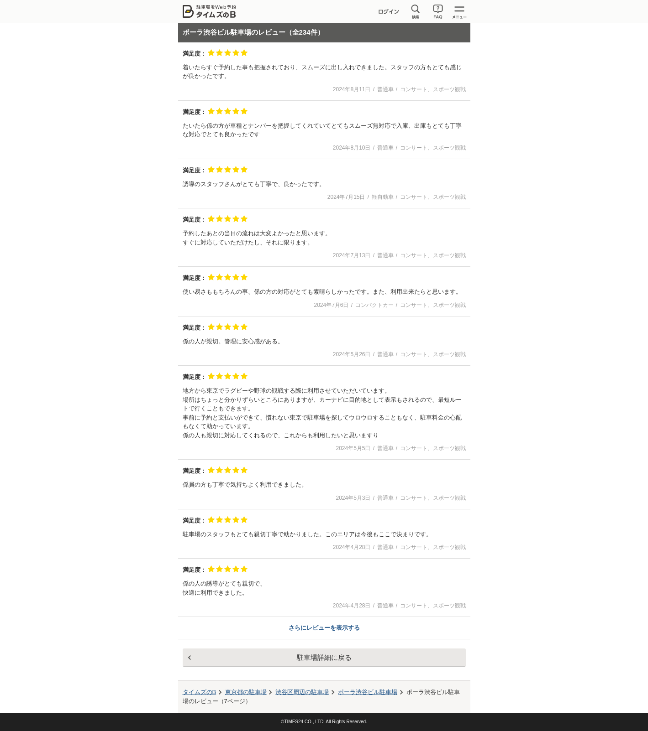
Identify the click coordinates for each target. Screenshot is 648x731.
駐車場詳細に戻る (324, 657)
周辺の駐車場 (302, 692)
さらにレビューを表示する (324, 627)
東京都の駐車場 (246, 692)
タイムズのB (199, 692)
